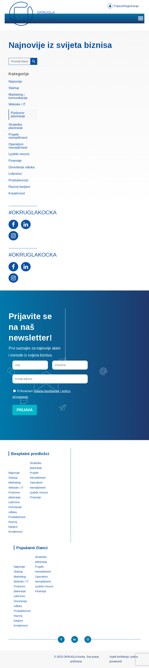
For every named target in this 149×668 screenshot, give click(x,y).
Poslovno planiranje (18, 114)
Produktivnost (18, 180)
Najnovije (15, 81)
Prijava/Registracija (126, 6)
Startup (14, 88)
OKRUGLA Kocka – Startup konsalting (33, 13)
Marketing (15, 482)
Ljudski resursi (19, 154)
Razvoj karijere (19, 187)
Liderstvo (15, 174)
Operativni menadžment (18, 146)
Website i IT (17, 104)
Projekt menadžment (18, 136)
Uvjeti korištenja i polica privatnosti (123, 659)
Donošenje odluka (22, 167)
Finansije (15, 160)
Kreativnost (17, 193)
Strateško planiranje (16, 126)
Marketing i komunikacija (18, 96)
